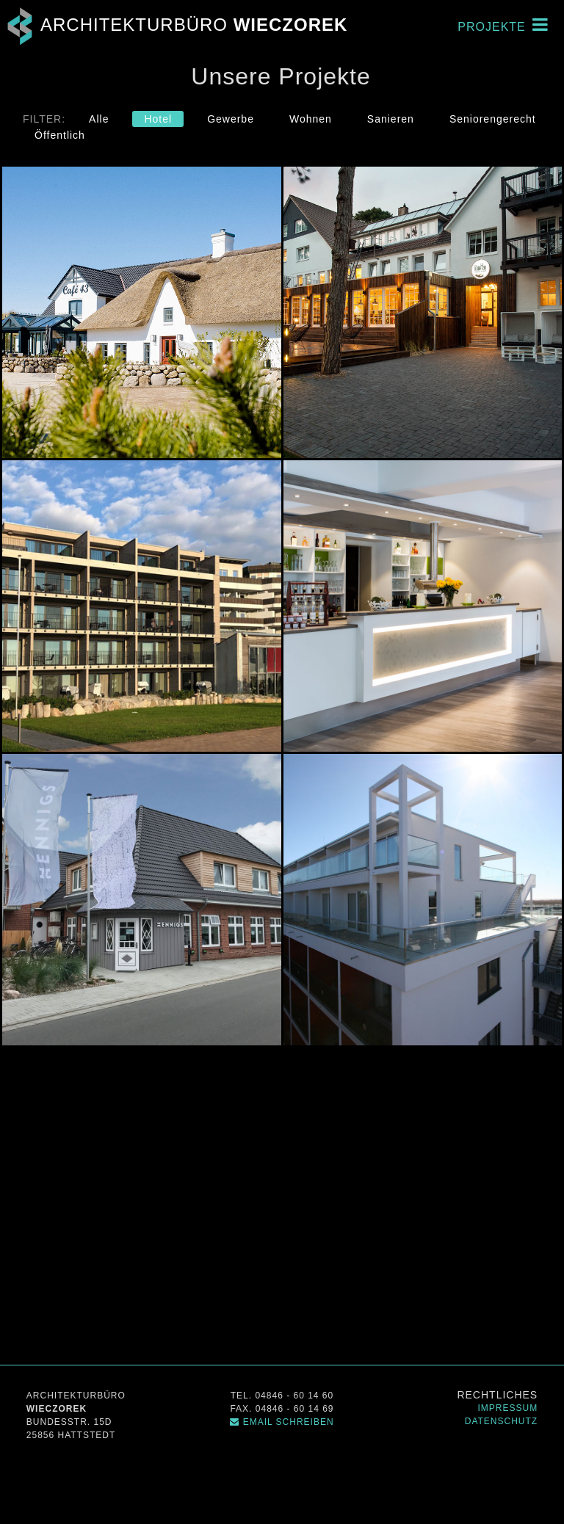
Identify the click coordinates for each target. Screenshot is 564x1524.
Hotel (158, 119)
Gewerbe (230, 119)
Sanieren (390, 119)
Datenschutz (501, 1421)
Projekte (503, 24)
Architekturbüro (173, 25)
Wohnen (310, 119)
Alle (99, 119)
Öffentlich (60, 135)
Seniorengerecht (492, 119)
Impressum (508, 1408)
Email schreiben (281, 1422)
